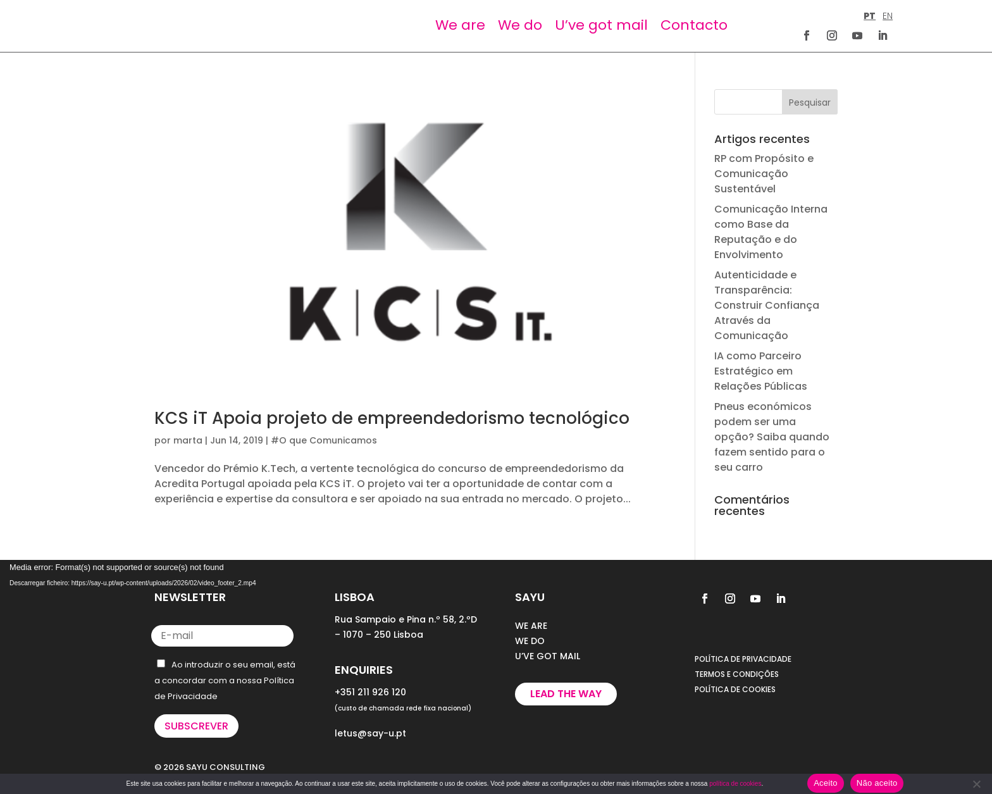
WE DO (530, 641)
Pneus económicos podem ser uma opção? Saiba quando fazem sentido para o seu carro (771, 437)
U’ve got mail (601, 25)
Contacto (694, 25)
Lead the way (566, 693)
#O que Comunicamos (324, 440)
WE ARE (531, 625)
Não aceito (877, 783)
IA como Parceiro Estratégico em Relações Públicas (760, 371)
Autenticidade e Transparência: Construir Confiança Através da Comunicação (766, 305)
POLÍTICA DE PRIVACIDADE (743, 659)
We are (460, 25)
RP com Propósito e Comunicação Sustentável (764, 173)
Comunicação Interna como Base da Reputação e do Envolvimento (771, 232)
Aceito (826, 783)
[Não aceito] (976, 784)
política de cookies (735, 783)
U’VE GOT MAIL (547, 656)
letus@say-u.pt (370, 733)
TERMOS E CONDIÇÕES (737, 674)
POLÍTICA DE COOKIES (735, 689)
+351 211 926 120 (370, 692)
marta (187, 440)
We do (520, 25)
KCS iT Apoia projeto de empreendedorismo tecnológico (391, 418)
